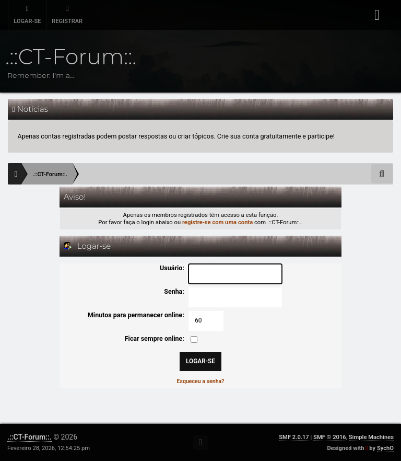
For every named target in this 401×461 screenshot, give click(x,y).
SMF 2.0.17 (294, 437)
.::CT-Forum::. (29, 437)
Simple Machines (371, 437)
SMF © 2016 (329, 437)
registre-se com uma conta (217, 222)
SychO (385, 448)
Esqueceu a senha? (200, 381)
